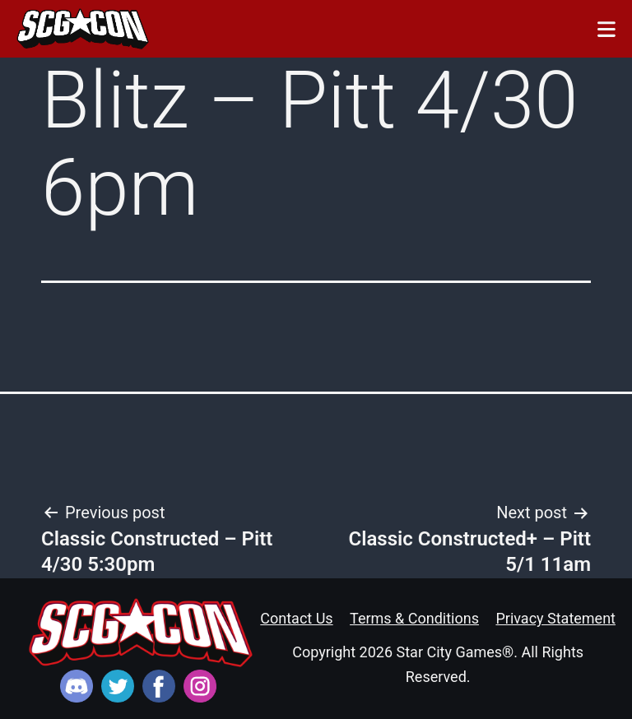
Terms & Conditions (414, 618)
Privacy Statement (555, 618)
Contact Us (296, 618)
